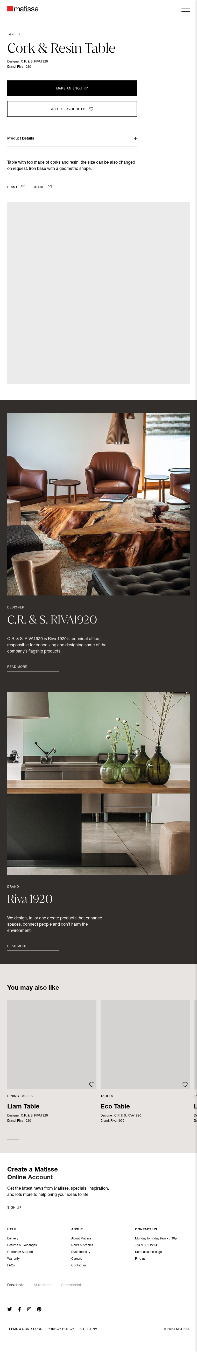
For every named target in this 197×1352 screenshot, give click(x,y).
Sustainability (80, 1252)
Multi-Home (43, 1285)
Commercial (71, 1285)
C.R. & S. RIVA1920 (34, 61)
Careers (76, 1259)
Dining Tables (20, 1096)
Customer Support (20, 1252)
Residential (16, 1285)
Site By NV (88, 1329)
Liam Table (23, 1107)
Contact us (79, 1266)
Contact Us (146, 1230)
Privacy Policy (61, 1329)
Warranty (13, 1259)
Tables (13, 34)
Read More (17, 667)
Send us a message (148, 1252)
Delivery (12, 1239)
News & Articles (82, 1245)
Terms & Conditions (25, 1329)
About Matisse (81, 1239)
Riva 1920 (24, 66)
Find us (140, 1259)
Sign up (14, 1207)
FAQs (11, 1266)
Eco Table (115, 1107)
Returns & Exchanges (22, 1245)
